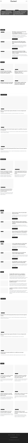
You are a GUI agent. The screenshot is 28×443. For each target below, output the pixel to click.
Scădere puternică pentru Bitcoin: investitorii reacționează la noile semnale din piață (6, 190)
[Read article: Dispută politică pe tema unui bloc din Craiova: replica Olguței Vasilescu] (5, 256)
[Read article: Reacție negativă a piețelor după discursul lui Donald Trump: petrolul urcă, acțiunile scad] (21, 78)
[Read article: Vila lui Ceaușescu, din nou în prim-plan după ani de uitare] (5, 216)
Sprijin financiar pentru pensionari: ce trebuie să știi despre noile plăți (6, 83)
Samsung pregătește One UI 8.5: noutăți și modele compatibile (6, 412)
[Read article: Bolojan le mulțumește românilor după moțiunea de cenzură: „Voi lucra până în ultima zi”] (21, 369)
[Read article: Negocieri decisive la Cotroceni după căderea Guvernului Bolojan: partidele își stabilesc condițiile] (5, 54)
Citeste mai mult (15, 38)
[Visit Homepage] (13, 1)
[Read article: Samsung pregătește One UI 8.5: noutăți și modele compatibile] (6, 405)
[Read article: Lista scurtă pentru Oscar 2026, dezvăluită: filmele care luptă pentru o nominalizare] (5, 235)
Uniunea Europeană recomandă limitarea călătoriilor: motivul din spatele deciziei (6, 394)
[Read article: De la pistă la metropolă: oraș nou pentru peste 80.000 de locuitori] (4, 283)
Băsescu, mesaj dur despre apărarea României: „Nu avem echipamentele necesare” (21, 72)
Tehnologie (2, 409)
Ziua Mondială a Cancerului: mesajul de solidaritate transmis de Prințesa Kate (19, 262)
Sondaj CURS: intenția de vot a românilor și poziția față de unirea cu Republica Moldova (17, 274)
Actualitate (2, 41)
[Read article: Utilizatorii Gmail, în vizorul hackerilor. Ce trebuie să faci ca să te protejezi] (21, 405)
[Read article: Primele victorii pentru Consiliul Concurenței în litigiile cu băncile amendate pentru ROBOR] (6, 165)
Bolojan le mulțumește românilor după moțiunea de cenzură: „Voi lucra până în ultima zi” (21, 376)
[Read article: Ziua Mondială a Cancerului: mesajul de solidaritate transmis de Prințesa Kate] (5, 265)
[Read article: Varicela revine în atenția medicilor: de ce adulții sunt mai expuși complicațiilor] (14, 344)
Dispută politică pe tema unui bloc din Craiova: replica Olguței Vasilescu (19, 253)
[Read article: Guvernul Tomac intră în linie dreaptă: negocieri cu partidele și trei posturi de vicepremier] (6, 67)
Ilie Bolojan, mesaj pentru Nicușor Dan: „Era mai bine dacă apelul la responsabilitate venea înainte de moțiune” (19, 32)
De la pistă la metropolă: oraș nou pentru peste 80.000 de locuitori (17, 281)
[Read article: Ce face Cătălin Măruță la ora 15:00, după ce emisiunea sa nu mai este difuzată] (5, 247)
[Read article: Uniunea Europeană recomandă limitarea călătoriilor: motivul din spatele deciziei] (6, 387)
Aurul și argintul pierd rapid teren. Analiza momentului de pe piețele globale (21, 172)
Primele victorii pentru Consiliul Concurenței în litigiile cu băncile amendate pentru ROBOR (6, 172)
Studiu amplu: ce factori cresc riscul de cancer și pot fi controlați (21, 394)
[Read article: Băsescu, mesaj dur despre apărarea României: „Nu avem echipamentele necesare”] (21, 67)
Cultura (2, 231)
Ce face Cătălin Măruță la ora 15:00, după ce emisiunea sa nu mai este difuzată (19, 244)
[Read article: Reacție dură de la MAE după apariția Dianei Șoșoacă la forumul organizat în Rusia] (5, 45)
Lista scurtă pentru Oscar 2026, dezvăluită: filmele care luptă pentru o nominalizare (19, 232)
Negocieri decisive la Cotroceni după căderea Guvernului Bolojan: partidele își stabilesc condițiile (19, 52)
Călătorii (2, 391)
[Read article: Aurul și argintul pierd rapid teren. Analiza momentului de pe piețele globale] (21, 165)
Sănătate (2, 350)
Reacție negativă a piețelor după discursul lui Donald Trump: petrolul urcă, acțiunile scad (20, 83)
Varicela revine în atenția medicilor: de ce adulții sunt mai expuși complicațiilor (12, 353)
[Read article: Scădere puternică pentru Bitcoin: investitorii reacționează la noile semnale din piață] (6, 183)
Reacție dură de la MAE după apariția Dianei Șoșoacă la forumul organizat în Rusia (19, 42)
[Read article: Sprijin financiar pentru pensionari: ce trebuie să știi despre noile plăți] (6, 78)
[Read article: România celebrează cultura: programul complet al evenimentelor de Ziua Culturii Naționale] (5, 225)
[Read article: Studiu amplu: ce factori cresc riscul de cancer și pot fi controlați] (21, 387)
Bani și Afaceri (3, 169)
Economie (2, 69)
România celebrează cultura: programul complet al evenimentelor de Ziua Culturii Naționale (19, 222)
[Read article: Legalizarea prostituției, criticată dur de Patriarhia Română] (4, 290)
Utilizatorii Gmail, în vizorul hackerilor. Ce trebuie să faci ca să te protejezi (21, 412)
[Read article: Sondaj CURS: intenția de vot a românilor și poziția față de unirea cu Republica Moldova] (4, 276)
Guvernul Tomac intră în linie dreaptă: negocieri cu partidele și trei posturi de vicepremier (6, 72)
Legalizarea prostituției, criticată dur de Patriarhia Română (18, 288)
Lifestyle (16, 373)
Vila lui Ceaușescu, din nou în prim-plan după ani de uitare (19, 213)
